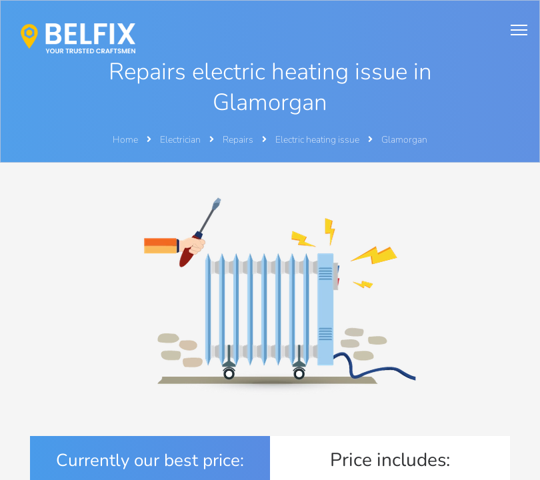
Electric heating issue (318, 139)
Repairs (239, 139)
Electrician (181, 139)
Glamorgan (404, 139)
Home (125, 139)
